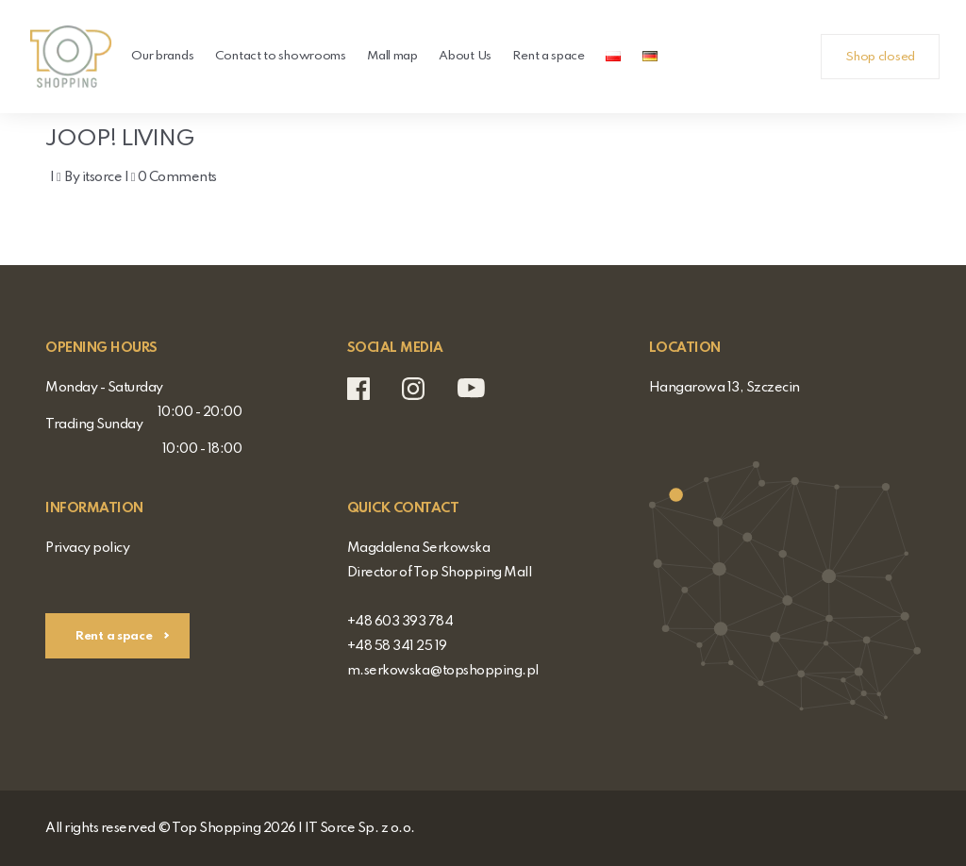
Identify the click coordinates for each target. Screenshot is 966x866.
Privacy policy (87, 548)
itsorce (102, 177)
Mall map (392, 56)
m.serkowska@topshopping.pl (443, 670)
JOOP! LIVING (152, 136)
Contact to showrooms (280, 56)
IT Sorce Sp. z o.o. (360, 828)
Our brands (162, 56)
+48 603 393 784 (400, 621)
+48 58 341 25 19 (397, 646)
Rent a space (548, 56)
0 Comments (177, 177)
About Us (465, 56)
